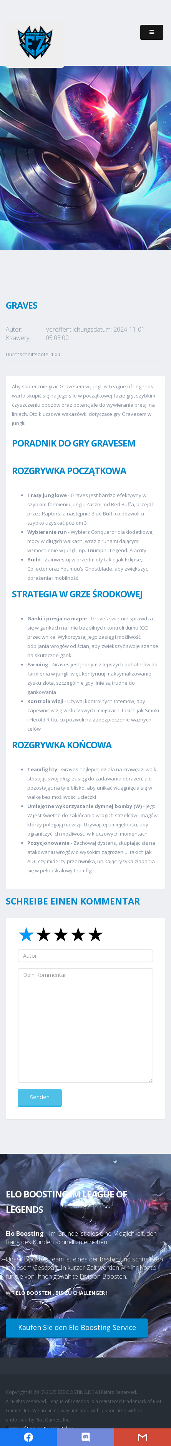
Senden (40, 1097)
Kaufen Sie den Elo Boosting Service (77, 1327)
